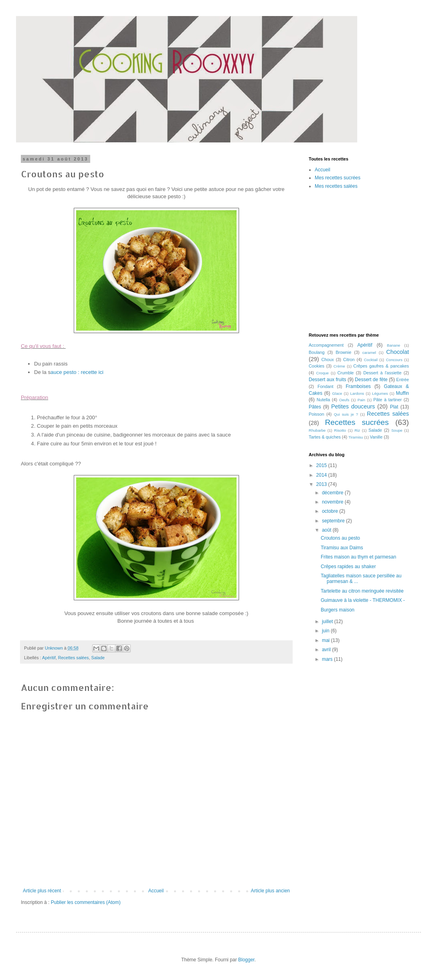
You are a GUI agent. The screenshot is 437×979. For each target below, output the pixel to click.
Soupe (397, 430)
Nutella (323, 399)
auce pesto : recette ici (78, 372)
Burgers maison (337, 610)
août (327, 530)
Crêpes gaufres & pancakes (381, 366)
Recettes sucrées (357, 422)
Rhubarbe (317, 430)
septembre (334, 521)
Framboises (358, 386)
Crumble (346, 372)
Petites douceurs (353, 406)
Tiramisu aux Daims (342, 547)
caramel (369, 352)
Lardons (357, 393)
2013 (322, 484)
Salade (98, 657)
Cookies (316, 366)
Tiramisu (355, 437)
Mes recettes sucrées (337, 178)
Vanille (376, 437)
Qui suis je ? (346, 414)
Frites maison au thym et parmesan (358, 557)
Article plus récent (42, 891)
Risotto (340, 430)
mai (326, 640)
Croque (322, 373)
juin (326, 631)
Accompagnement (326, 345)
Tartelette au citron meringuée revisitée (362, 591)
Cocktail (371, 359)
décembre (333, 493)
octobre (330, 511)
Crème (339, 366)
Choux (328, 359)
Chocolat (397, 352)
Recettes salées (73, 657)
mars (328, 659)
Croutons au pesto (340, 538)
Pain (361, 400)
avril (327, 649)
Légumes (380, 393)
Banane (393, 345)
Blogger (246, 960)
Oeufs (344, 400)
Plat (394, 407)
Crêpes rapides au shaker (348, 566)
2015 (322, 465)
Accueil (156, 891)
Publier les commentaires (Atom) (86, 902)
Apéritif (49, 657)
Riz (357, 430)
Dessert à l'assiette (382, 372)
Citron (349, 359)
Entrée (402, 379)
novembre (333, 502)
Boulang (317, 352)
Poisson (316, 414)
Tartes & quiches (325, 437)
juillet (328, 621)
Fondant (326, 386)
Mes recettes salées (336, 186)
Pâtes (315, 407)
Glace (337, 393)
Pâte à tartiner (387, 399)
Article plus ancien (270, 891)
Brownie (343, 352)
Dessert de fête (371, 379)
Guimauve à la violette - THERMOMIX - (363, 600)
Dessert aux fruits (327, 379)
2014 (322, 475)
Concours (394, 359)
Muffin (402, 393)
